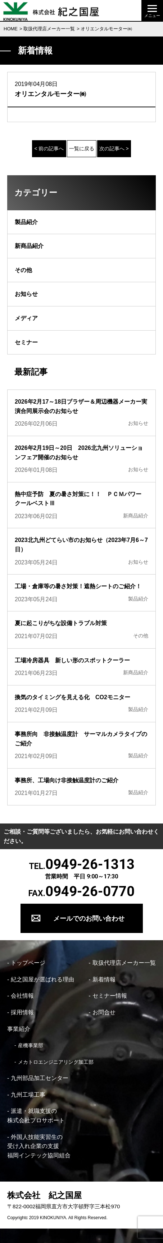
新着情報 (104, 979)
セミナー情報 (109, 996)
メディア (26, 318)
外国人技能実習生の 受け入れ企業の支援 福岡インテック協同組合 (39, 1146)
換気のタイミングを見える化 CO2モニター (75, 697)
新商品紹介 (29, 246)
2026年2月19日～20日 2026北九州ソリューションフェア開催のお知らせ (79, 452)
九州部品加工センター (39, 1078)
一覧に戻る (81, 148)
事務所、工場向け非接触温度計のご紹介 (66, 780)
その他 (23, 270)
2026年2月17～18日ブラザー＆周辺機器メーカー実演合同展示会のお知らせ (81, 406)
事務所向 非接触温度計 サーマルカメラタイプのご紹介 (81, 739)
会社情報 (22, 996)
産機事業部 (30, 1045)
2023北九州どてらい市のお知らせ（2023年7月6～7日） (81, 544)
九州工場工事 (28, 1095)
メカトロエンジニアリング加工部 (56, 1062)
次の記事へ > (114, 148)
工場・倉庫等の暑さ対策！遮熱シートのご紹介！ (78, 586)
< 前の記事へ (49, 148)
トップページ (28, 963)
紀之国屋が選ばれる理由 (42, 979)
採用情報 (22, 1012)
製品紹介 (26, 222)
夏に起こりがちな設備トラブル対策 (61, 623)
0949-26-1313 (90, 864)
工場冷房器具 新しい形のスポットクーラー (72, 660)
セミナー (26, 342)
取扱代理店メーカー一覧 (49, 28)
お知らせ (26, 294)
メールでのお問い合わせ (88, 918)
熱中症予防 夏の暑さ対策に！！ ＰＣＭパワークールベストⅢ (78, 499)
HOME (11, 28)
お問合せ (104, 1012)
